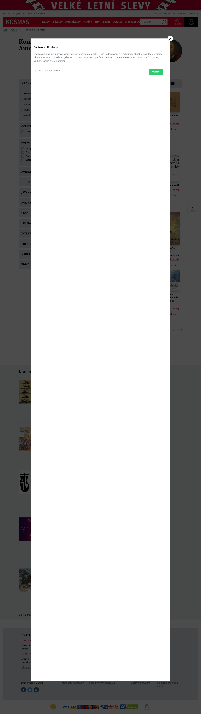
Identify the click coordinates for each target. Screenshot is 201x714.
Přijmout (156, 373)
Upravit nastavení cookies (47, 372)
